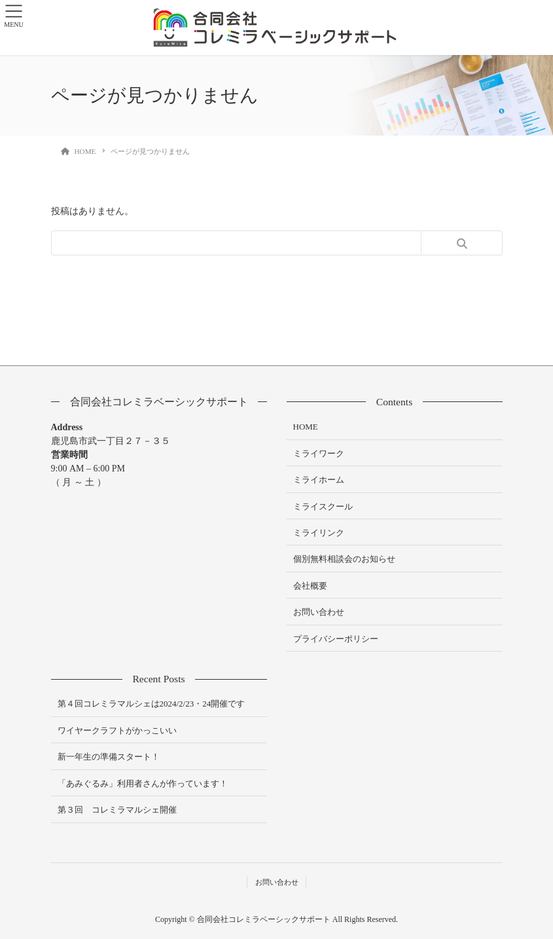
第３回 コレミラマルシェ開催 (117, 810)
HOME (305, 427)
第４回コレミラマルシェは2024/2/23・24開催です (151, 704)
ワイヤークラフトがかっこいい (117, 730)
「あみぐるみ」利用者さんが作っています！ (143, 783)
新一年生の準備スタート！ (109, 757)
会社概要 (310, 586)
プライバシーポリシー (335, 639)
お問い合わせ (318, 612)
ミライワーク (318, 453)
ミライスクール (323, 506)
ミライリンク (318, 533)
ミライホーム (318, 480)
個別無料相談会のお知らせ (344, 559)
